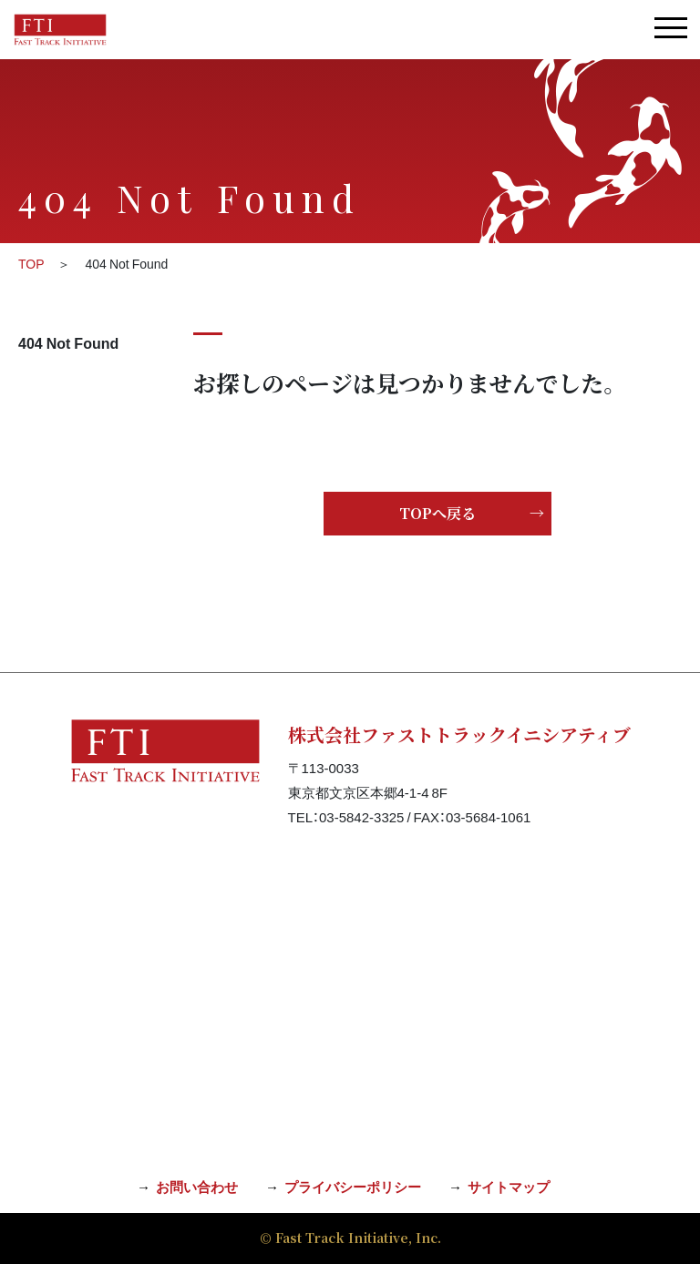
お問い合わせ (197, 1187)
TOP (31, 263)
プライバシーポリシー (352, 1187)
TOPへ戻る (437, 513)
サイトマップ (509, 1187)
